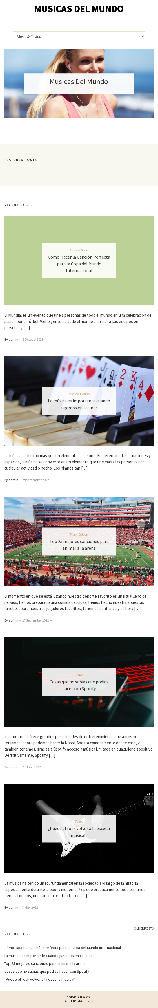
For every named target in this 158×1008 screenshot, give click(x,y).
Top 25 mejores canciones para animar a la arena (45, 963)
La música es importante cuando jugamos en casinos (48, 955)
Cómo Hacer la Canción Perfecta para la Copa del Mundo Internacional (79, 263)
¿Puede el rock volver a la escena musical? (40, 979)
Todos (79, 675)
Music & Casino (79, 394)
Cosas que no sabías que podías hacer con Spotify (46, 971)
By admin (11, 339)
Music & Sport (79, 250)
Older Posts (144, 928)
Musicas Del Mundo (79, 9)
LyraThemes (85, 1001)
